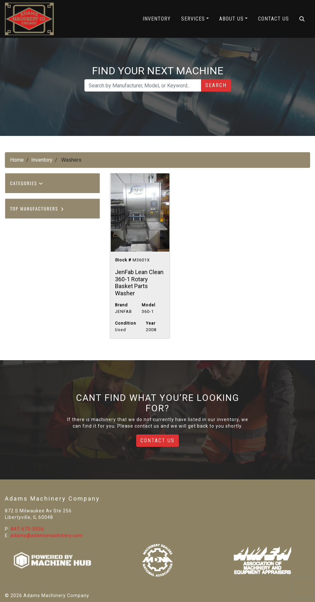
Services (193, 19)
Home (17, 160)
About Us (231, 19)
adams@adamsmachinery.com (46, 535)
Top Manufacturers (37, 208)
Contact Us (273, 19)
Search (216, 85)
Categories (26, 183)
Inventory (157, 19)
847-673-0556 (27, 529)
